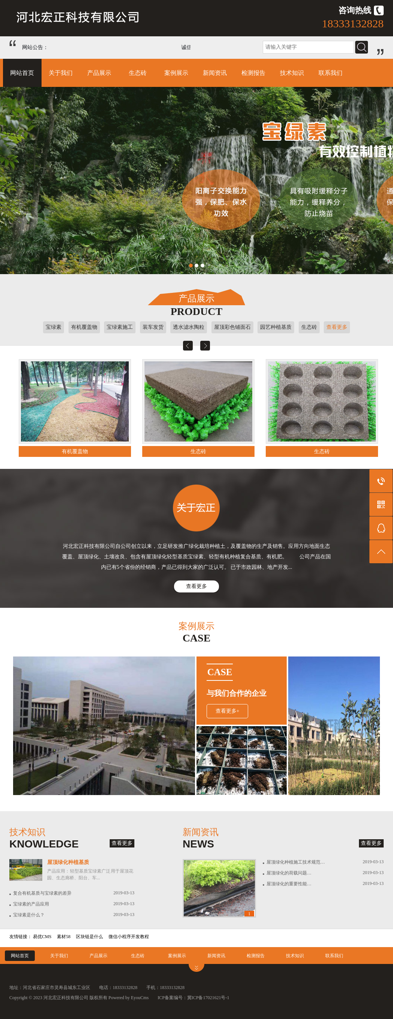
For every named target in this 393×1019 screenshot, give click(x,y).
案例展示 (176, 73)
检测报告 (253, 73)
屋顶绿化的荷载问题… (288, 873)
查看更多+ (228, 711)
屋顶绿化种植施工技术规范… (295, 862)
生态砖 (138, 73)
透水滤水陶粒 (188, 327)
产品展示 (99, 73)
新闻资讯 (215, 73)
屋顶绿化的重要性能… (288, 883)
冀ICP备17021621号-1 (208, 997)
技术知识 (292, 73)
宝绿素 (53, 327)
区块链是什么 (89, 936)
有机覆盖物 (84, 327)
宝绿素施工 (120, 327)
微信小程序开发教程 (129, 936)
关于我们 (61, 73)
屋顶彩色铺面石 (232, 327)
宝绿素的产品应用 (31, 904)
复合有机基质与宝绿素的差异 (42, 893)
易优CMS (42, 936)
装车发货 (153, 327)
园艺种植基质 (276, 327)
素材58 (63, 936)
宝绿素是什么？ (29, 915)
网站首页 (22, 73)
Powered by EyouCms (128, 997)
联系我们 (330, 73)
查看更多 (336, 327)
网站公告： (35, 47)
